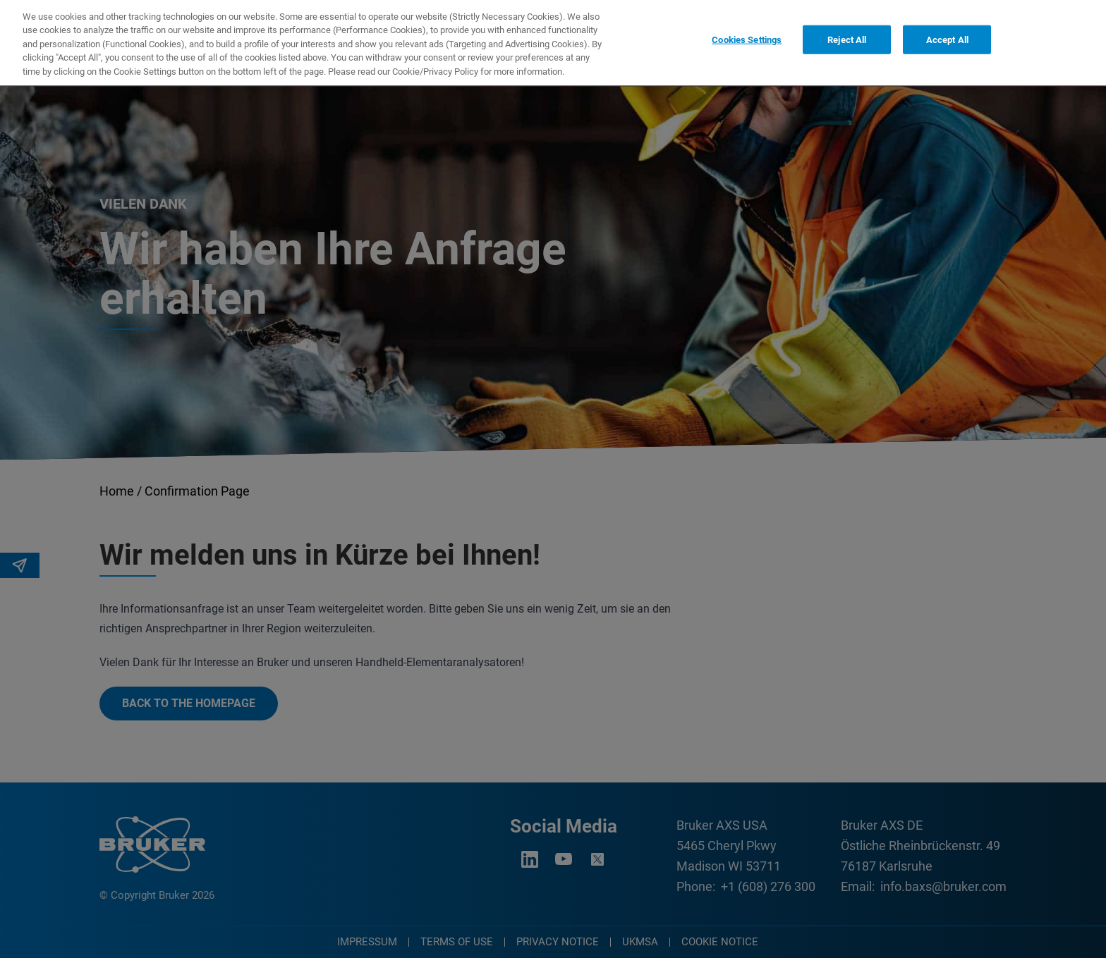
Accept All (947, 32)
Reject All (846, 32)
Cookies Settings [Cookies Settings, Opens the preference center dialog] (747, 32)
